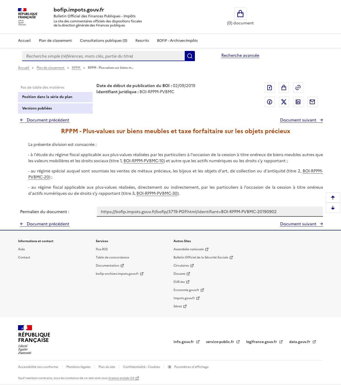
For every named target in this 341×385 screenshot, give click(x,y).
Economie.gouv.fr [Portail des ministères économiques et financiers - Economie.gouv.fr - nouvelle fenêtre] (186, 290)
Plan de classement (51, 67)
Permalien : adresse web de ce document (298, 87)
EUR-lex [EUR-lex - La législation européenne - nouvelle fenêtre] (179, 282)
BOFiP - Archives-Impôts (177, 40)
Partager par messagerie (312, 102)
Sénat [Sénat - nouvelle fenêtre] (178, 306)
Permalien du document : (44, 212)
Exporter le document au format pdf (270, 87)
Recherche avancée (240, 55)
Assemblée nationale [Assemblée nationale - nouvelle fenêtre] (189, 249)
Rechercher (190, 56)
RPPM (76, 67)
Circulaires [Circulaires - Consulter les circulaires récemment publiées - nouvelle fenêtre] (181, 265)
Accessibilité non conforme (38, 367)
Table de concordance (112, 257)
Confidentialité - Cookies (142, 367)
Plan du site (107, 367)
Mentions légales (78, 367)
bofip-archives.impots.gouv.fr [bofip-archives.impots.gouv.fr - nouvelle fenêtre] (117, 273)
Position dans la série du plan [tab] (47, 97)
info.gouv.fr (184, 342)
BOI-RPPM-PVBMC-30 (156, 193)
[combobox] (103, 56)
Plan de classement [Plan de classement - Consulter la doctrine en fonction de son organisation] (55, 40)
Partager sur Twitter (284, 102)
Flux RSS (102, 249)
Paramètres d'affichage (191, 367)
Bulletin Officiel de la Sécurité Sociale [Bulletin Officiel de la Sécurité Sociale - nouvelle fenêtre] (201, 257)
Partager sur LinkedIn (298, 102)
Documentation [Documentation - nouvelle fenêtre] (107, 265)
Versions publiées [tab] (37, 108)
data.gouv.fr (300, 342)
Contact (24, 257)
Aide (21, 249)
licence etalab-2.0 (121, 378)
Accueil (24, 40)
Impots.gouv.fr (184, 298)
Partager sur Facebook (270, 102)
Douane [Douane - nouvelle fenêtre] (179, 273)
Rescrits (142, 40)
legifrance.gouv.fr (262, 342)
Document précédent (47, 120)
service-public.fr (220, 342)
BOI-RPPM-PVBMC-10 (143, 161)
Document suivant (298, 120)
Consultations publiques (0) (103, 40)
